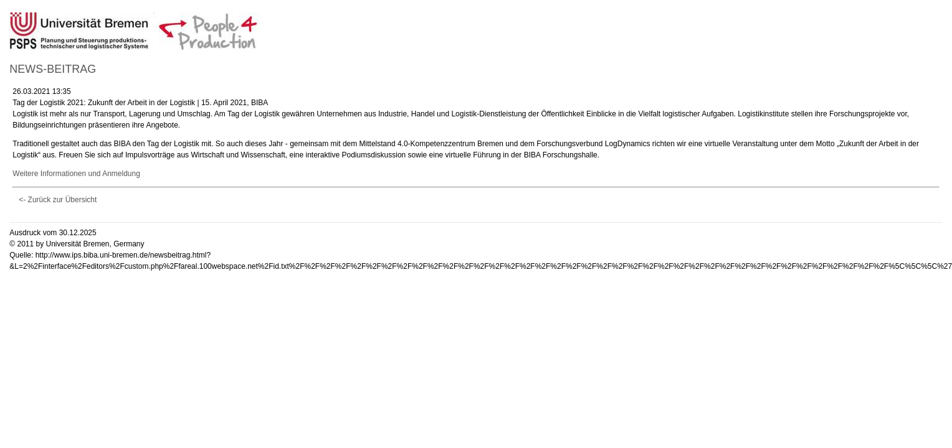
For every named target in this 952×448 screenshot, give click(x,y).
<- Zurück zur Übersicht (58, 199)
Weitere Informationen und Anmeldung (76, 173)
